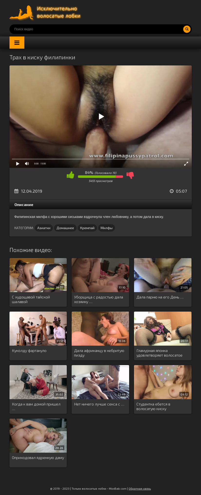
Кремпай (87, 228)
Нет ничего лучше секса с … (99, 404)
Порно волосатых (46, 12)
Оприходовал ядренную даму (38, 457)
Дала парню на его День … (159, 297)
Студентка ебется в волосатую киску (153, 406)
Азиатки (43, 228)
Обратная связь (140, 488)
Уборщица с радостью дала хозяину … (98, 299)
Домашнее (65, 228)
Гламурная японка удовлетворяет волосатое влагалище (159, 353)
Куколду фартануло (29, 350)
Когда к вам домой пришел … (36, 406)
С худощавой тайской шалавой (31, 299)
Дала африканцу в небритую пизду (99, 352)
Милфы (107, 228)
